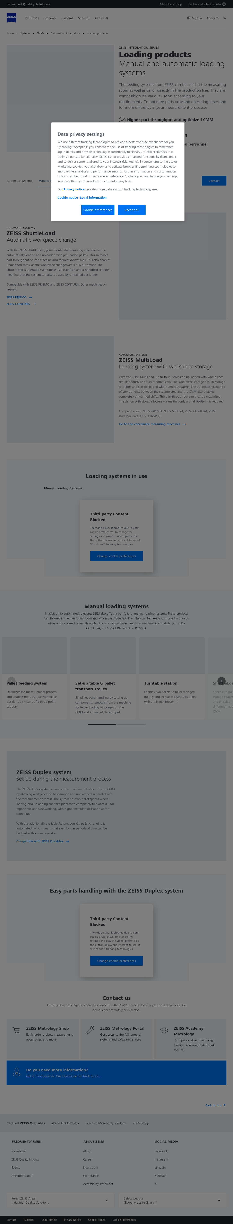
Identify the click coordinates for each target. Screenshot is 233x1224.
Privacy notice (74, 189)
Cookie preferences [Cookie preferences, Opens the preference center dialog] (97, 210)
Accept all (131, 210)
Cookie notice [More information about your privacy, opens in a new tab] (68, 197)
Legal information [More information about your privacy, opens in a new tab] (93, 197)
